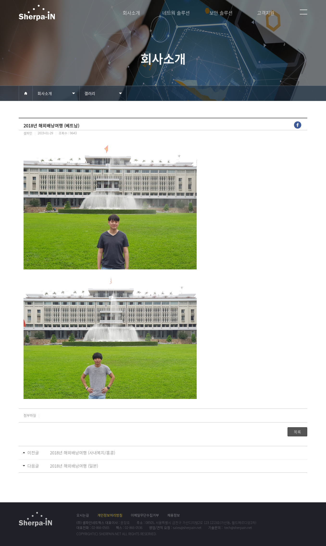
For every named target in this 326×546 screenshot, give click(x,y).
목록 (297, 432)
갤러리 (89, 93)
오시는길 (82, 515)
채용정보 (173, 515)
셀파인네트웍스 (51, 15)
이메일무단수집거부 (145, 515)
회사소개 (45, 93)
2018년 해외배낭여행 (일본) (74, 466)
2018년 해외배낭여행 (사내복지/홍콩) (82, 453)
